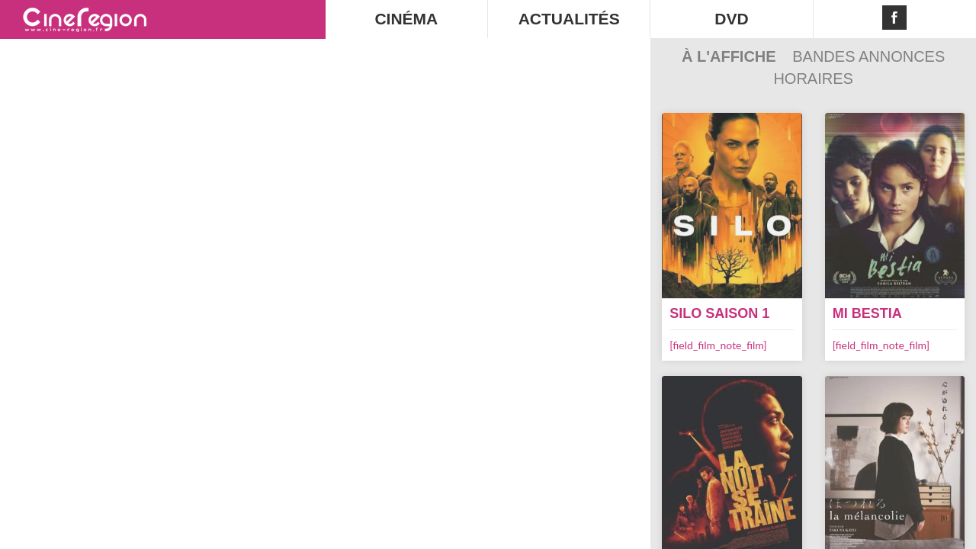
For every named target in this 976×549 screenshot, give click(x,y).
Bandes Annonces (868, 56)
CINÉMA (406, 18)
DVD (731, 18)
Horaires (812, 78)
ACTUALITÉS (569, 18)
